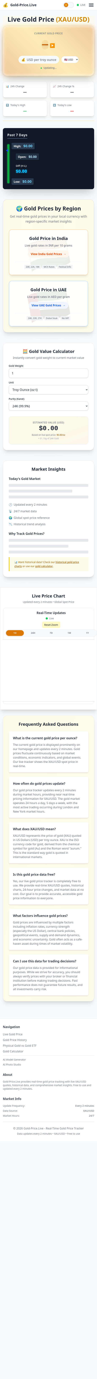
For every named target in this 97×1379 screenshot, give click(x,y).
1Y (87, 632)
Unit (11, 382)
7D (51, 632)
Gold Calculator (13, 1051)
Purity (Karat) (16, 399)
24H (33, 632)
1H (14, 632)
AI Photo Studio (12, 1064)
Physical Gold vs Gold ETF (19, 1046)
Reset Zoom (51, 624)
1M (69, 632)
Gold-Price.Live (23, 4)
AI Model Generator (14, 1059)
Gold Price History (15, 1040)
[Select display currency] (70, 59)
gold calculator (44, 566)
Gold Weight (16, 365)
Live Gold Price (12, 1034)
